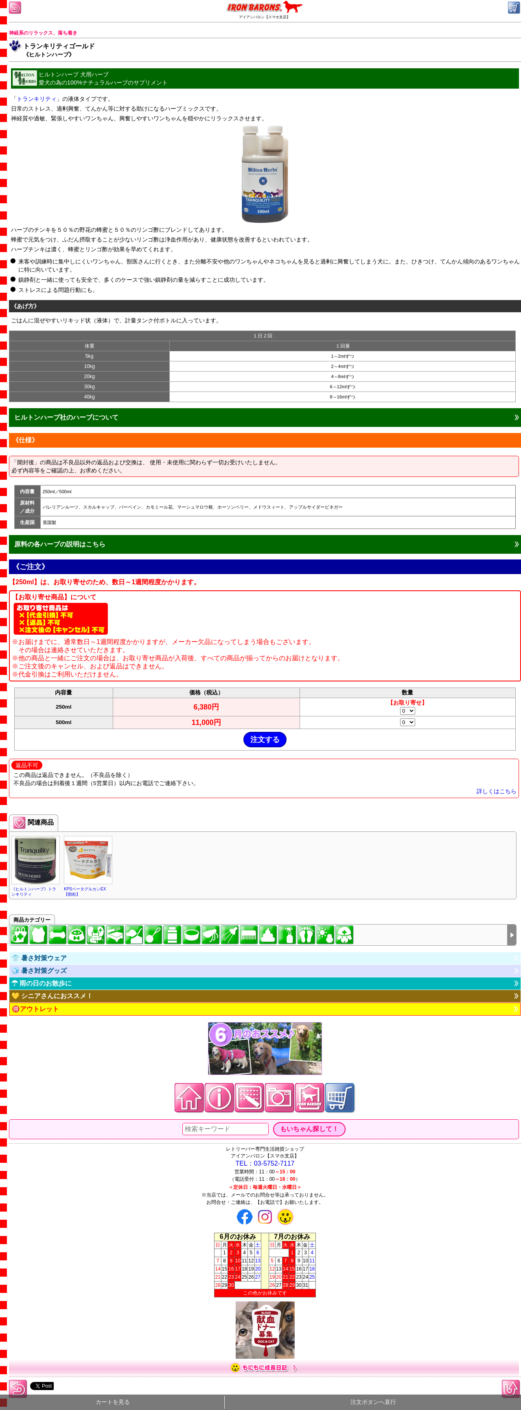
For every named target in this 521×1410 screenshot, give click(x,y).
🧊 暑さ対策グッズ (39, 970)
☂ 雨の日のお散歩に (41, 983)
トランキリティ (37, 99)
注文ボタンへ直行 (373, 1402)
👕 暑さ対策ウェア (39, 958)
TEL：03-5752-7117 (265, 1163)
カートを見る (113, 1402)
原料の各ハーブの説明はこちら (59, 544)
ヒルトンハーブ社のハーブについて (66, 417)
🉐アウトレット (35, 1008)
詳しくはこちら (497, 791)
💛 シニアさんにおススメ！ (52, 995)
